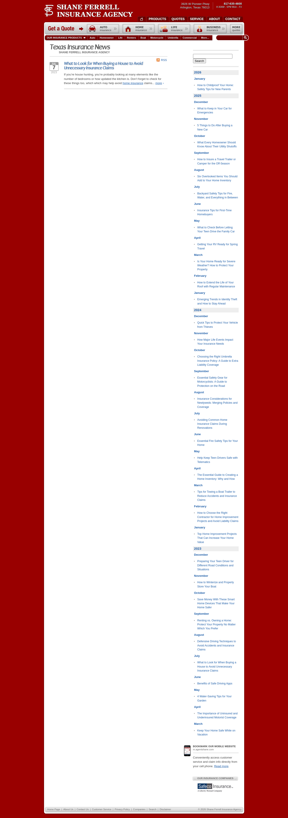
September (201, 152)
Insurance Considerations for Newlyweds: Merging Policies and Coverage (217, 403)
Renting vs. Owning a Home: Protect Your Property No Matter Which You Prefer (216, 624)
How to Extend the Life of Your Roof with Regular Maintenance (216, 284)
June (197, 203)
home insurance (133, 83)
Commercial (189, 38)
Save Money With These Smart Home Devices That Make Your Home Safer (216, 603)
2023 (197, 548)
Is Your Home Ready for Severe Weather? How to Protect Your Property (216, 265)
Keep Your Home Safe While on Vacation (216, 732)
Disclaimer (165, 809)
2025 (197, 95)
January (199, 78)
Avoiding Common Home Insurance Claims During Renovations (212, 424)
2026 (197, 72)
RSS (164, 60)
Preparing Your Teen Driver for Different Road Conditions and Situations (215, 565)
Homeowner (106, 38)
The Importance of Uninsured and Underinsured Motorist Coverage (217, 715)
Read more (221, 766)
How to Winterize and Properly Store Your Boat (215, 584)
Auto (92, 38)
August (199, 170)
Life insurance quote (174, 28)
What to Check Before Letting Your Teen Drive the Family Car (216, 229)
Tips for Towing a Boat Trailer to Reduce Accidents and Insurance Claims (217, 496)
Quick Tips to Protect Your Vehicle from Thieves (217, 324)
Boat (143, 38)
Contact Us (83, 809)
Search (199, 61)
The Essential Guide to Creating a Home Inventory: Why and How (217, 476)
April (197, 237)
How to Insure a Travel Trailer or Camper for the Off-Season (216, 161)
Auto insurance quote (103, 28)
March (198, 255)
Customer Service (101, 809)
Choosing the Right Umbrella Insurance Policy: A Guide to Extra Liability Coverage (217, 360)
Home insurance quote (138, 28)
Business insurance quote (210, 28)
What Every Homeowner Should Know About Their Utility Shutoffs (217, 144)
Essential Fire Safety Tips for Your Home (217, 443)
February (200, 275)
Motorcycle (156, 38)
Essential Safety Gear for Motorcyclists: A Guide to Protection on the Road (212, 381)
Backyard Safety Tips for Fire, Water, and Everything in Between (217, 195)
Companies (139, 809)
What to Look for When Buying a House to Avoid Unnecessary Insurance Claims (103, 65)
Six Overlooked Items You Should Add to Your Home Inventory (217, 178)
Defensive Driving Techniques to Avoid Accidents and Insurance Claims (216, 645)
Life (120, 38)
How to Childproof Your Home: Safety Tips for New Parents (215, 87)
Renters (131, 38)
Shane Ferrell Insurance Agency (88, 10)
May (197, 220)
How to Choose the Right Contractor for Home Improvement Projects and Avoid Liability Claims (217, 517)
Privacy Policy (122, 809)
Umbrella (172, 38)
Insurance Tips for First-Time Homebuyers (214, 212)
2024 (197, 310)
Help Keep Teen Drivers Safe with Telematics (217, 459)
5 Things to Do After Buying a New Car (214, 127)
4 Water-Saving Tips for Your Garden (214, 698)
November (201, 119)
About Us (68, 809)
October (199, 136)
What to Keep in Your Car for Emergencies (214, 110)
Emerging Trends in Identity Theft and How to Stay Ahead (217, 301)
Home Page (53, 809)
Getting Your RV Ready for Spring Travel (217, 246)
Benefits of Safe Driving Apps (214, 683)
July (197, 186)
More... (205, 38)
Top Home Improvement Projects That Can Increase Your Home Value (217, 538)
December (201, 102)
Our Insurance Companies (215, 778)
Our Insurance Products (67, 38)
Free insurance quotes (236, 28)
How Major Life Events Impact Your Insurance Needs (215, 341)
